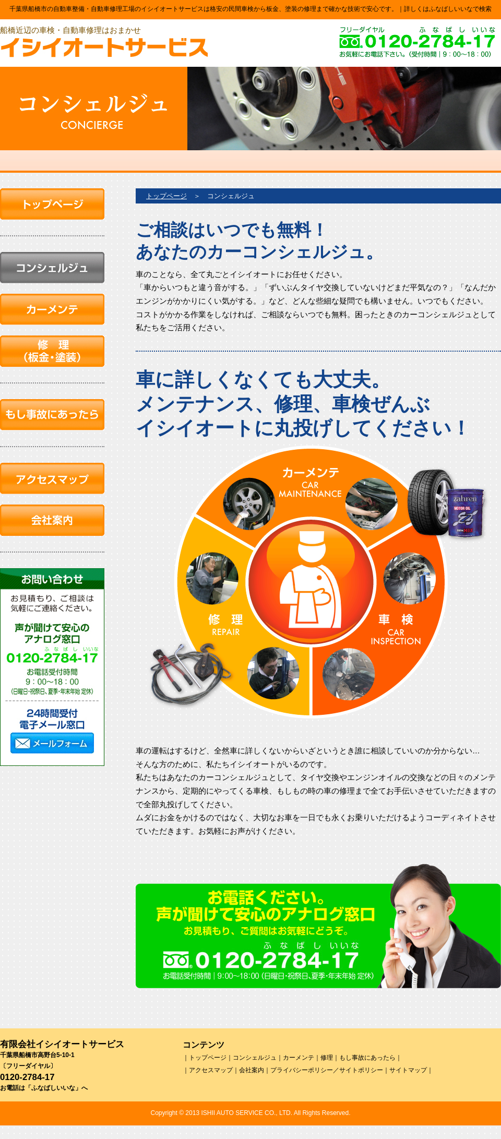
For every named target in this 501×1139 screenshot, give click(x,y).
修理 (326, 1057)
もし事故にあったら (367, 1057)
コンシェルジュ (255, 1057)
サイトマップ (408, 1070)
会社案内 (251, 1070)
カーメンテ (298, 1057)
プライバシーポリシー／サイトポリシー (326, 1070)
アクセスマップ (211, 1070)
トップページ (166, 196)
